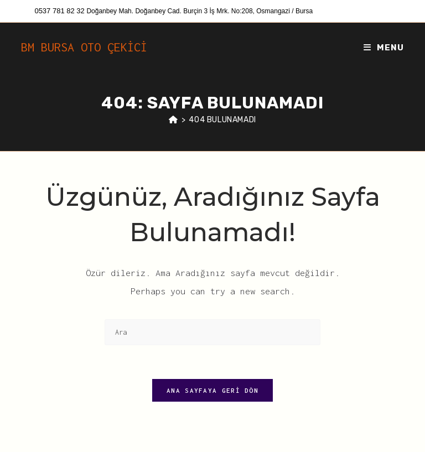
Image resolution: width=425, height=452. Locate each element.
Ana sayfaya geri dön (212, 390)
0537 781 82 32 (60, 11)
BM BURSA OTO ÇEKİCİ (84, 47)
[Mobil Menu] (384, 48)
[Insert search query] (212, 332)
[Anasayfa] (173, 119)
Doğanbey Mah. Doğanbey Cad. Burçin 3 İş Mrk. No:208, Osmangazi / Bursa (199, 11)
